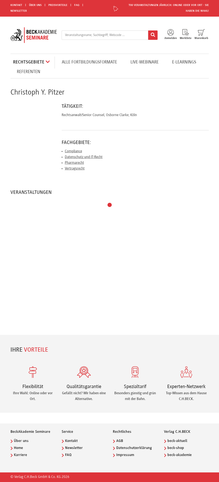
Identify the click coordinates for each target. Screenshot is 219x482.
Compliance (73, 151)
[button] (109, 205)
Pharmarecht (74, 163)
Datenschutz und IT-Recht (84, 157)
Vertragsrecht (75, 169)
